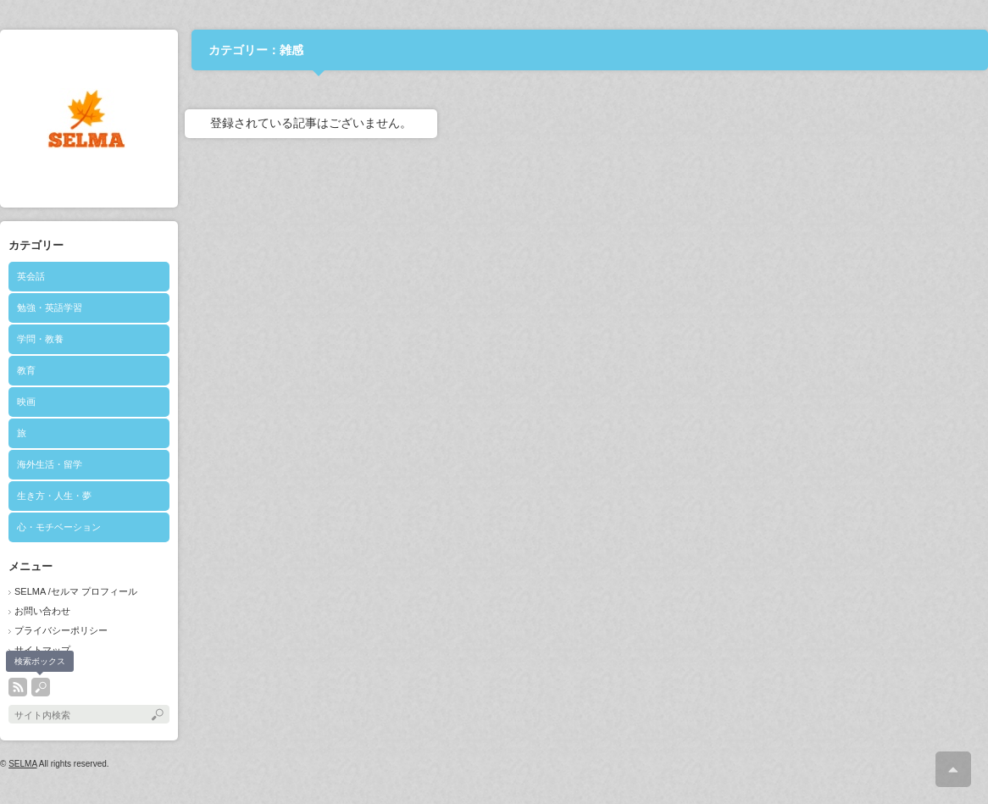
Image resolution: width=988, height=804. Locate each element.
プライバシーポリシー (61, 630)
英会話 (31, 276)
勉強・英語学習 (49, 307)
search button (40, 687)
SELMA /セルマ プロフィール (75, 591)
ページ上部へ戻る (953, 769)
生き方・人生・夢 (54, 496)
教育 (26, 370)
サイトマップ (42, 650)
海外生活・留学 (49, 464)
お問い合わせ (42, 611)
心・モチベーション (59, 527)
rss (17, 687)
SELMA (22, 763)
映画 (26, 401)
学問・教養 (40, 339)
